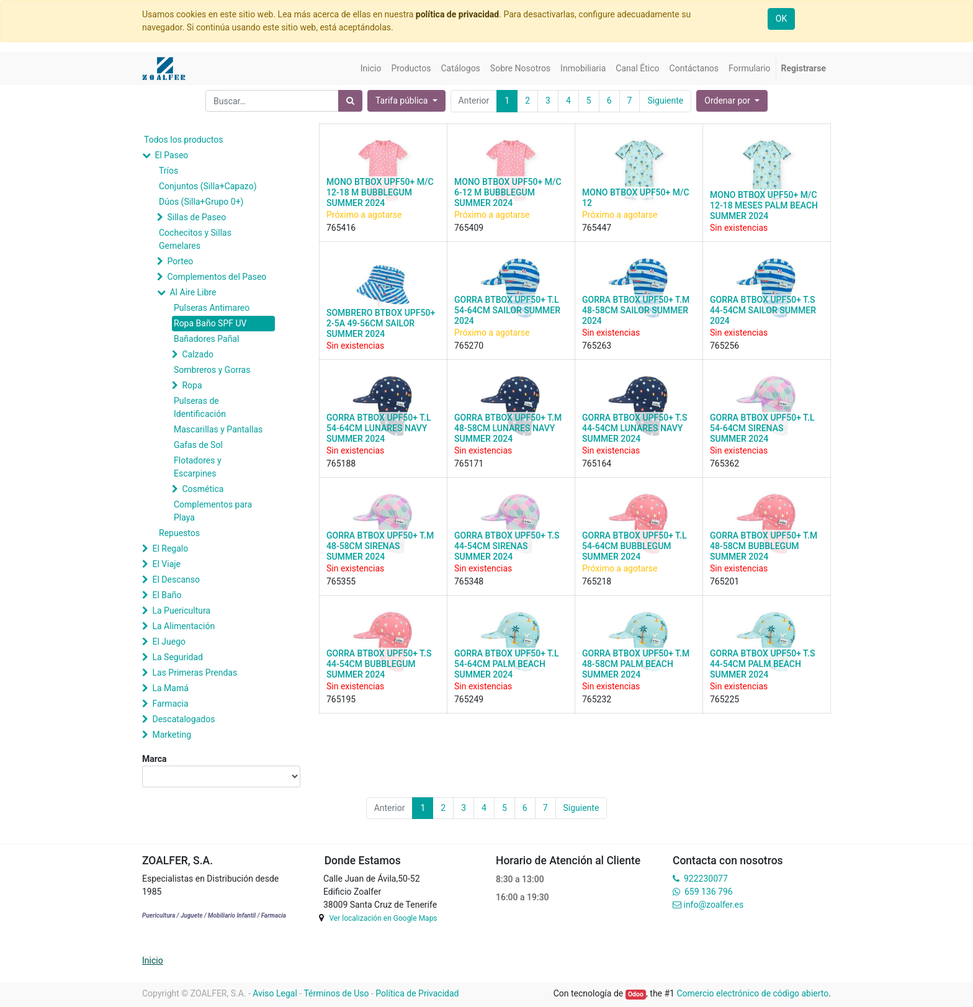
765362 (724, 463)
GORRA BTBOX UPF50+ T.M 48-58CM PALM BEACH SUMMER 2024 (635, 663)
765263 (596, 346)
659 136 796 (708, 892)
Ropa (192, 385)
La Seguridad (177, 657)
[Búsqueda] (350, 101)
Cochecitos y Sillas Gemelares (195, 239)
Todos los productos (183, 140)
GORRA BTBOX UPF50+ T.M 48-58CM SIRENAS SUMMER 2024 (380, 546)
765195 (341, 699)
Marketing (171, 735)
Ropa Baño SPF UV (210, 323)
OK (781, 19)
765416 (341, 228)
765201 (724, 581)
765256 (724, 346)
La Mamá (170, 688)
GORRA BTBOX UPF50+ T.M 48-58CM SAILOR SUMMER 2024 (635, 310)
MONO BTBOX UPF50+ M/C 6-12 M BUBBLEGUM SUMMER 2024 (508, 192)
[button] (732, 101)
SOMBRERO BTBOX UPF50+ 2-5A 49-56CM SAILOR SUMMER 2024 (380, 323)
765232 (596, 699)
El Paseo (171, 155)
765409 (468, 228)
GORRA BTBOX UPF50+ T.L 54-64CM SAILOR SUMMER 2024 (507, 310)
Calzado (197, 354)
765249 (468, 699)
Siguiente (665, 100)
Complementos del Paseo (216, 277)
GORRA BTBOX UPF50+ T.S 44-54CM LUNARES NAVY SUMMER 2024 (634, 428)
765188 (341, 463)
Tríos (168, 171)
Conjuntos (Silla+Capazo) (208, 186)
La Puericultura (181, 610)
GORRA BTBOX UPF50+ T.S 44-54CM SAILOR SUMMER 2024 (763, 310)
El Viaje (166, 564)
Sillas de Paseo (196, 217)
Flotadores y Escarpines (198, 466)
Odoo (635, 994)
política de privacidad (457, 14)
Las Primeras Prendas (194, 673)
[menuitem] (371, 68)
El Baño (166, 595)
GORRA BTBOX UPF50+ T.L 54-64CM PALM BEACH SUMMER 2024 (506, 663)
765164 (596, 463)
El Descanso (176, 579)
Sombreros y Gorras (212, 370)
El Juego (169, 642)
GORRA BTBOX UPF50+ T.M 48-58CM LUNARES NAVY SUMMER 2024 (508, 428)
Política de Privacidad (417, 993)
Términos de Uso (336, 993)
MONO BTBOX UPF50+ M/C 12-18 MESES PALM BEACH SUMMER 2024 (764, 205)
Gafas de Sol (198, 445)
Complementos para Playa (213, 510)
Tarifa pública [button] (402, 100)
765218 (596, 581)
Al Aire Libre (192, 292)
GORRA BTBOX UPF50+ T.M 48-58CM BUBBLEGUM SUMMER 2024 (763, 546)
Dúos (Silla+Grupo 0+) (201, 202)
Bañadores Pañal (206, 339)
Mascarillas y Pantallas (218, 429)
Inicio (152, 960)
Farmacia (170, 704)
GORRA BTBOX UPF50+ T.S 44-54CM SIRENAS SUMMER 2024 (506, 546)
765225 (724, 699)
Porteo (180, 261)
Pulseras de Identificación (200, 407)
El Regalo (170, 548)
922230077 (706, 879)
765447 (596, 228)
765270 (468, 346)
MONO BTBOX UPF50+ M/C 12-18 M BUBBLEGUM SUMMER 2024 (380, 192)
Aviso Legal (275, 993)
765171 (468, 463)
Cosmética (202, 489)
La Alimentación (183, 626)
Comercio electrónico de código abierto (752, 993)
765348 (468, 581)
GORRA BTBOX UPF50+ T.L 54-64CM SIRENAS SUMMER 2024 (762, 428)
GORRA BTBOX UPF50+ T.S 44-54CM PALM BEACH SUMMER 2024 (762, 663)
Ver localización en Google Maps (383, 918)
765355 (341, 581)
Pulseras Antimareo (211, 308)
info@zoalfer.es (713, 905)
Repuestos (179, 533)
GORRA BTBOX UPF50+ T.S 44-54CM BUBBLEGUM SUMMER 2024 (378, 663)
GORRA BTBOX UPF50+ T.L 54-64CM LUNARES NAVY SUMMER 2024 (378, 428)
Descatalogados (183, 719)
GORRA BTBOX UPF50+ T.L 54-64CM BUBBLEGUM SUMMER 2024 (634, 546)
